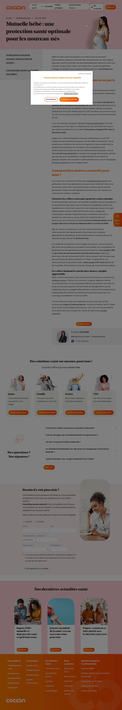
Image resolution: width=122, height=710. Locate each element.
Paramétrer (51, 99)
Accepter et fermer (69, 99)
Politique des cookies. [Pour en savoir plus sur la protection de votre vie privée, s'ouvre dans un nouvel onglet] (71, 93)
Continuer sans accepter (85, 73)
